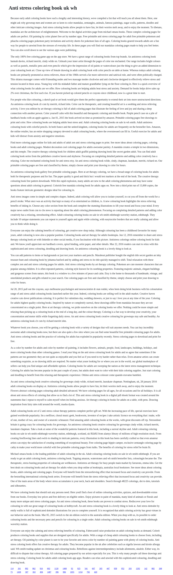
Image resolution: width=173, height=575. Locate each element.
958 (115, 568)
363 (34, 572)
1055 (72, 572)
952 (122, 568)
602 (48, 568)
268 (160, 568)
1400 (65, 568)
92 (72, 568)
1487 (49, 572)
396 (57, 572)
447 (108, 568)
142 (145, 568)
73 (12, 572)
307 (26, 572)
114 (12, 568)
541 (86, 568)
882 (153, 568)
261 (19, 568)
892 (26, 568)
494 (41, 572)
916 (41, 568)
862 (33, 568)
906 (64, 572)
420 (95, 572)
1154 (80, 572)
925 (78, 568)
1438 (19, 572)
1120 (56, 568)
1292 (138, 568)
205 (100, 568)
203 (130, 568)
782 (88, 572)
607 (93, 568)
